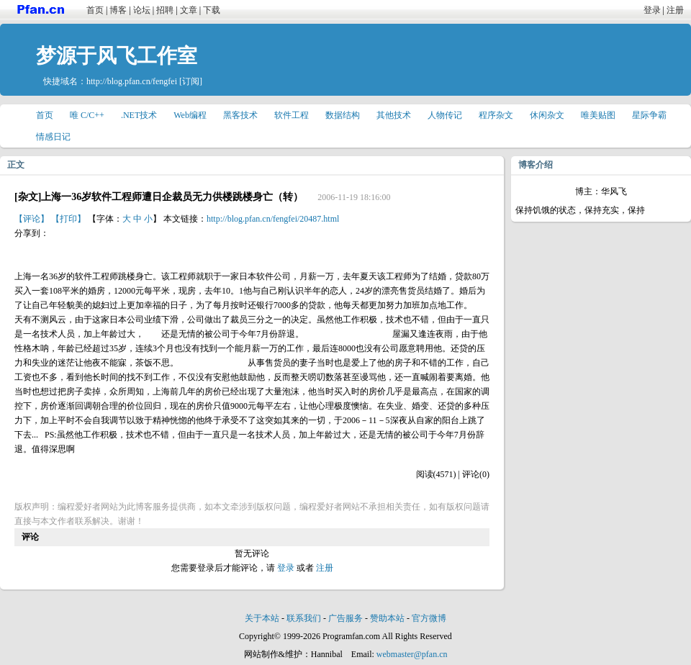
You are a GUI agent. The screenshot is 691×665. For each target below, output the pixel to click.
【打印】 (68, 219)
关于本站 (262, 618)
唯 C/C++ (87, 115)
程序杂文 (496, 115)
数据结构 (342, 115)
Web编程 (190, 115)
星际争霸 (649, 115)
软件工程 (291, 115)
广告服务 (345, 618)
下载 (211, 10)
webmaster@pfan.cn (412, 654)
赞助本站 (387, 618)
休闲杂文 (547, 115)
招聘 (164, 10)
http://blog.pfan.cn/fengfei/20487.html (273, 219)
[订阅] (190, 81)
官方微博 (429, 618)
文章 (188, 10)
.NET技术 (139, 115)
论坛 (141, 10)
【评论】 (31, 219)
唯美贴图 (598, 115)
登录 (652, 10)
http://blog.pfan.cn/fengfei (131, 81)
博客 (118, 10)
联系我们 (303, 618)
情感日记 (53, 137)
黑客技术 (240, 115)
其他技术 (393, 115)
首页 (95, 10)
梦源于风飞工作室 (116, 56)
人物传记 (445, 115)
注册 (675, 10)
